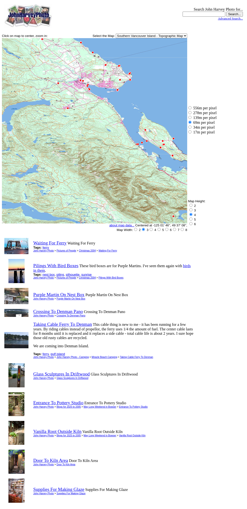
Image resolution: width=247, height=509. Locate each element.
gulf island (57, 354)
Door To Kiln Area (65, 464)
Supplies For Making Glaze (70, 493)
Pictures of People (66, 250)
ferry (45, 247)
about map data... (121, 225)
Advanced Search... (230, 18)
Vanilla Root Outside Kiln (132, 435)
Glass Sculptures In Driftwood (72, 378)
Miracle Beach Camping (104, 357)
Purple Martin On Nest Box (70, 298)
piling (60, 274)
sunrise (86, 274)
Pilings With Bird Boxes (110, 277)
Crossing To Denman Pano (70, 315)
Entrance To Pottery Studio (133, 406)
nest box (48, 274)
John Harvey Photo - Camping (72, 357)
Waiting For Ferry (107, 250)
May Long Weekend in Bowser (100, 406)
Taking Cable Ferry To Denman (136, 357)
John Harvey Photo (43, 250)
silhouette (73, 274)
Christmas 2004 (87, 250)
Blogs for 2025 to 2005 (68, 406)
